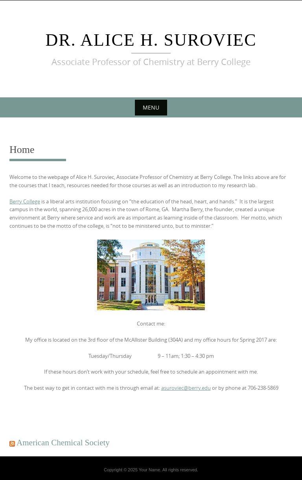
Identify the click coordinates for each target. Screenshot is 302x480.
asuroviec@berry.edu (186, 387)
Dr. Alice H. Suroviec (150, 40)
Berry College (24, 201)
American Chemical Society (63, 442)
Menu (151, 107)
